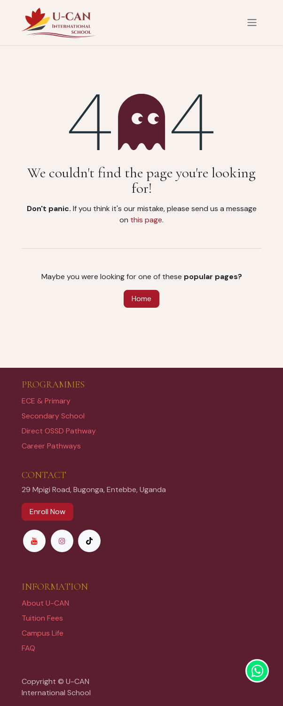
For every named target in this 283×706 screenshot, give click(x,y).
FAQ (28, 648)
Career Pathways (51, 446)
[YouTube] (34, 541)
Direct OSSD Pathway (59, 431)
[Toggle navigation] (252, 22)
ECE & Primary (46, 401)
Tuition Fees (42, 618)
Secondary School (53, 416)
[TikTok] (89, 541)
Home (141, 299)
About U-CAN (45, 603)
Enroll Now (47, 511)
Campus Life (42, 633)
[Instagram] (62, 541)
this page (146, 220)
